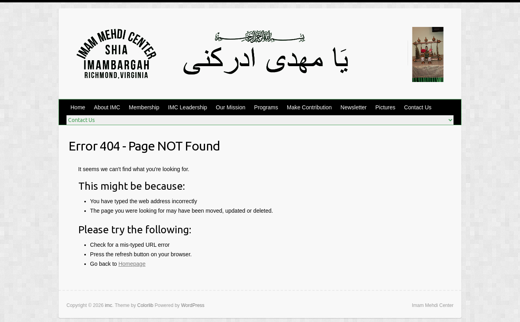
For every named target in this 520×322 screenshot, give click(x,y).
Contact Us (417, 107)
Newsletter (353, 107)
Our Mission (230, 107)
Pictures (386, 107)
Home (77, 107)
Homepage (132, 264)
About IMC (107, 107)
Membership (144, 107)
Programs (266, 107)
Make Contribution (309, 107)
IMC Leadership (187, 107)
